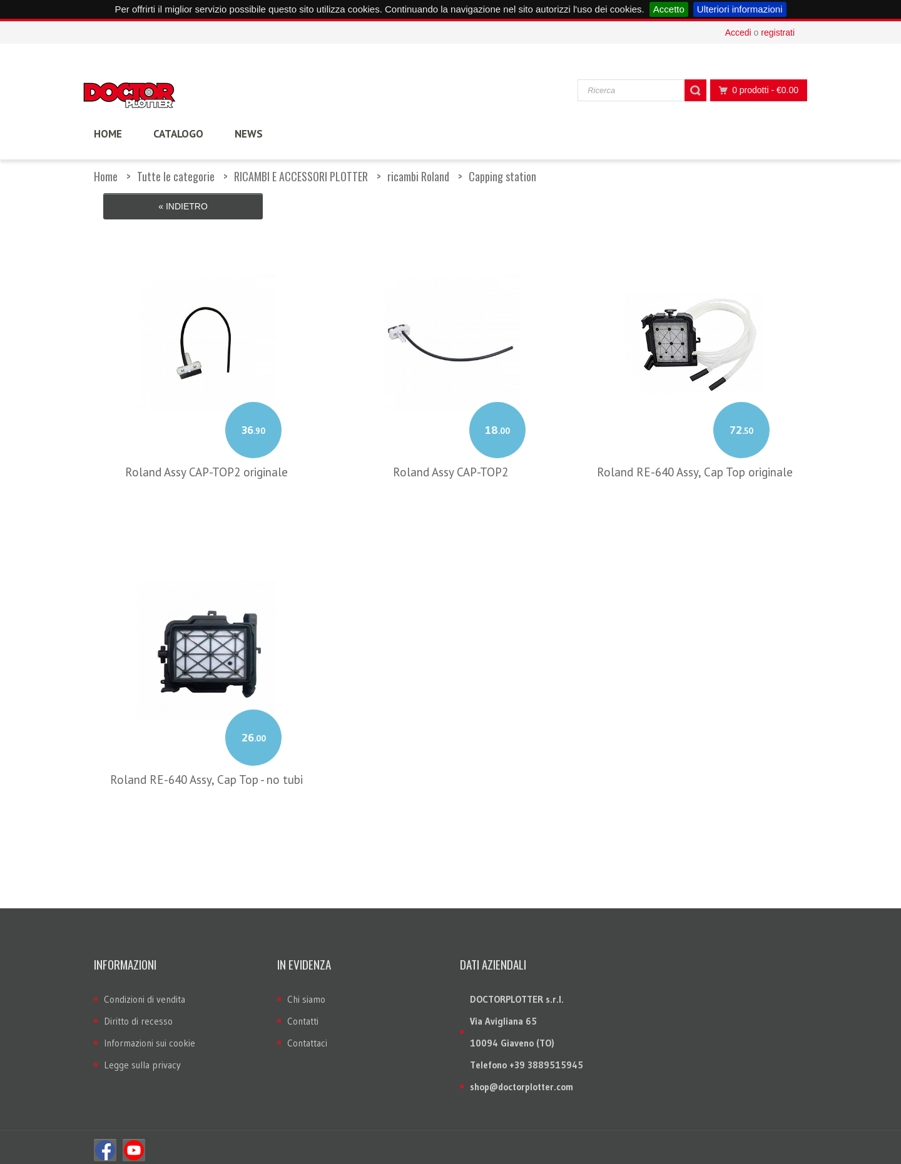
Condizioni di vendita (144, 992)
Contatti (302, 1014)
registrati (778, 33)
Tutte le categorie (176, 176)
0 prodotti (755, 90)
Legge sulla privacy (142, 1058)
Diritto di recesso (138, 1014)
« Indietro (183, 206)
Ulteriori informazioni (740, 9)
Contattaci (307, 1036)
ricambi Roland (418, 176)
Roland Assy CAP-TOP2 (450, 465)
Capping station (502, 176)
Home (106, 176)
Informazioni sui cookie (149, 1036)
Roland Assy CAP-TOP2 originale (206, 465)
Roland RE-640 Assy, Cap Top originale (695, 465)
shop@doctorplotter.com (521, 1080)
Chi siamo (306, 992)
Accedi (738, 33)
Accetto (669, 9)
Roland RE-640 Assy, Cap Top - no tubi (206, 772)
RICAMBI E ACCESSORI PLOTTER (301, 176)
